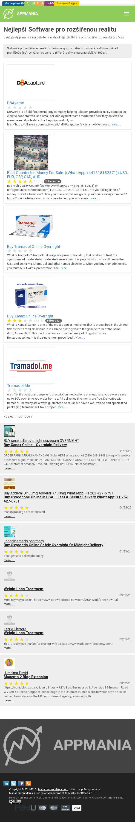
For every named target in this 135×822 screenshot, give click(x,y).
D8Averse (15, 103)
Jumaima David (16, 673)
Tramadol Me (18, 385)
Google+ (88, 793)
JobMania (53, 3)
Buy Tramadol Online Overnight (33, 246)
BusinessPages (67, 3)
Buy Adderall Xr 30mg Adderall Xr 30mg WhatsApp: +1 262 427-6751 (58, 493)
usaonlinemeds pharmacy (24, 541)
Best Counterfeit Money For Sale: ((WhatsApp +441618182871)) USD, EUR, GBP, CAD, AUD (67, 174)
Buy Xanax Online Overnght (30, 316)
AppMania (33, 3)
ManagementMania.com (53, 789)
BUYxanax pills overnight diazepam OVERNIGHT (41, 441)
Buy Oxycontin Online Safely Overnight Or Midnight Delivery (53, 545)
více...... (116, 124)
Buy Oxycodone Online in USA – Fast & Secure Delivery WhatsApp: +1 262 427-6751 (66, 499)
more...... (9, 468)
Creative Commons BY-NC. (108, 797)
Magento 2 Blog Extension (26, 677)
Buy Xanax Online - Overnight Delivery (35, 445)
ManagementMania (17, 3)
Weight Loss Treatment (23, 589)
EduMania (43, 3)
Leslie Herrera (15, 629)
